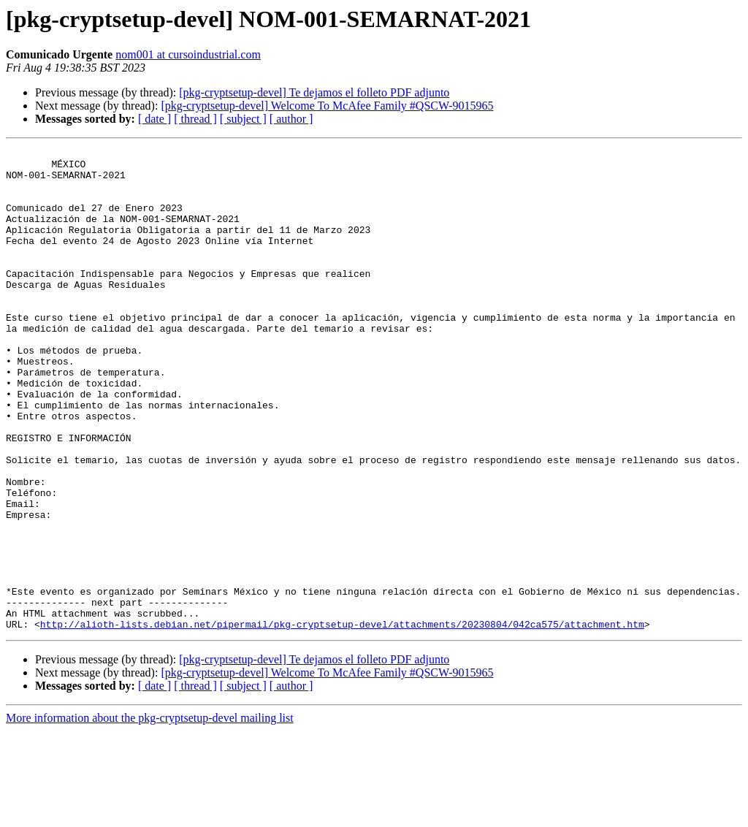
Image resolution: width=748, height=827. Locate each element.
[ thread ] (195, 119)
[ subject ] (243, 119)
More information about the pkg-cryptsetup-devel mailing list (150, 814)
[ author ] (291, 119)
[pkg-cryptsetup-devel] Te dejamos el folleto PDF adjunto (314, 92)
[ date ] (154, 119)
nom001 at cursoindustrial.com (188, 54)
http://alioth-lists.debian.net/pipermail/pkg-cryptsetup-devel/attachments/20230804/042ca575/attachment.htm (342, 720)
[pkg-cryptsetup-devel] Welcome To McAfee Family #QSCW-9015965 (327, 105)
